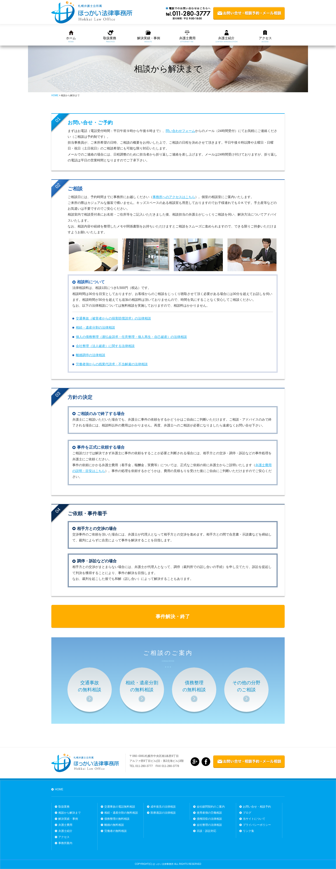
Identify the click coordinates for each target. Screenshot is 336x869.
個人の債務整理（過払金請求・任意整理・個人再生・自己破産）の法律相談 (131, 337)
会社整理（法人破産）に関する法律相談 (105, 346)
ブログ (247, 812)
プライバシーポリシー (257, 824)
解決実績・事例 (148, 38)
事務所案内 (65, 843)
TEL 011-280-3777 (141, 766)
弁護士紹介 (226, 38)
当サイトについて (254, 818)
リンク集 (248, 831)
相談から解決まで (69, 812)
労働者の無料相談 (115, 831)
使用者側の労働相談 (209, 812)
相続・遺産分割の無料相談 (121, 812)
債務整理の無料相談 (117, 818)
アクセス (265, 38)
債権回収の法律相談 (209, 818)
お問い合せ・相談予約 (257, 806)
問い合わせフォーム (180, 131)
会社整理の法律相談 (209, 824)
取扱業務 (109, 38)
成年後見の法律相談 (163, 806)
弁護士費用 (187, 38)
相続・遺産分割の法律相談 (95, 327)
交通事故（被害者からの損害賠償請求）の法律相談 (113, 318)
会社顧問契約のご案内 (211, 806)
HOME (59, 789)
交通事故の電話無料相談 (119, 806)
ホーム (71, 38)
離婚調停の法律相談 (90, 355)
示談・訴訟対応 (206, 831)
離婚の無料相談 (114, 824)
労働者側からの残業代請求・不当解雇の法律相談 (112, 364)
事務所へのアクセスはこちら (174, 197)
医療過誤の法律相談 (163, 812)
